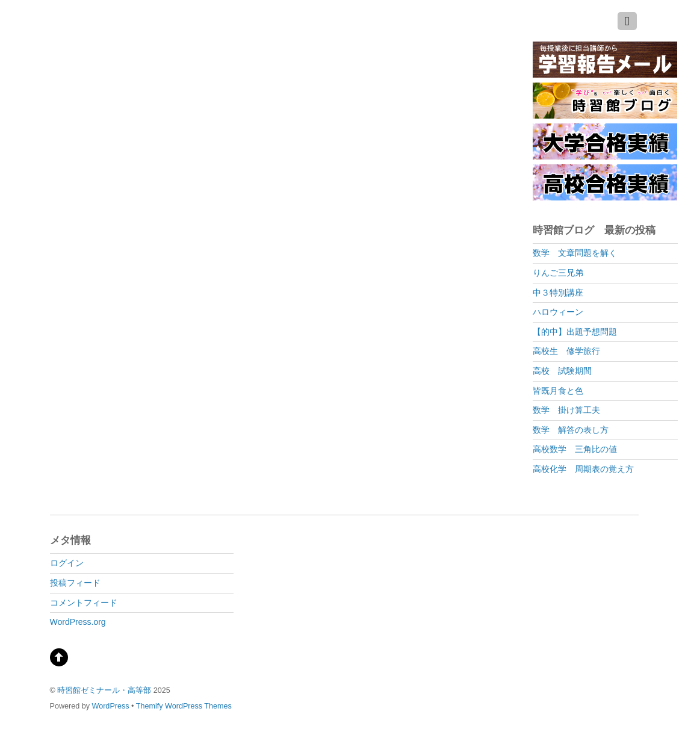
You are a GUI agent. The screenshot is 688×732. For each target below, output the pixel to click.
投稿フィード (75, 583)
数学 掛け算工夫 (566, 410)
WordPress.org (78, 622)
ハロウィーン (558, 312)
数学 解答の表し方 (571, 430)
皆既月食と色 (558, 390)
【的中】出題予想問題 (575, 332)
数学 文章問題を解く (575, 253)
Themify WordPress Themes (184, 706)
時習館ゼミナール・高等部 (104, 690)
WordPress (110, 706)
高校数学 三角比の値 (575, 449)
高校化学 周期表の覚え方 (583, 469)
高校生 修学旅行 (566, 351)
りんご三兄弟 (558, 273)
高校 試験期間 (562, 371)
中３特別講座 (558, 292)
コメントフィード (83, 602)
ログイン (67, 563)
